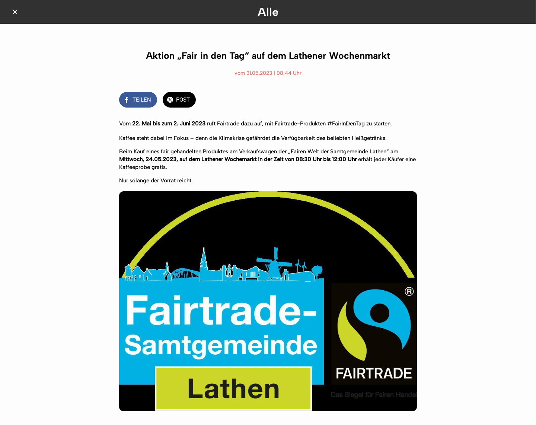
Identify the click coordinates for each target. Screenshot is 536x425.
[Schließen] (14, 11)
